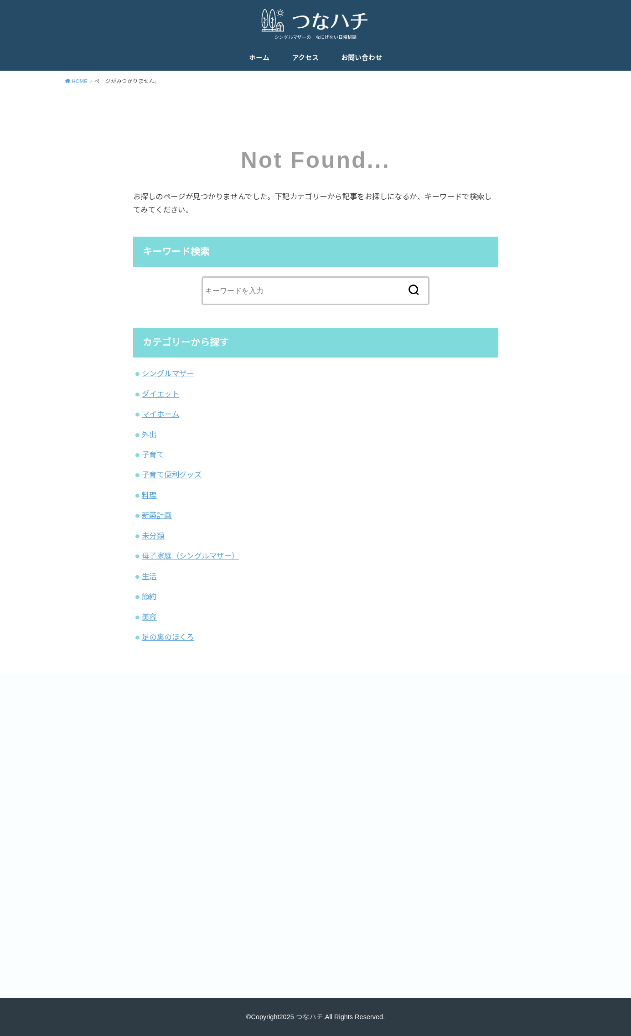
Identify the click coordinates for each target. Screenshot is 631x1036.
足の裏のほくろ (168, 637)
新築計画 (157, 515)
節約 (149, 596)
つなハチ (309, 1016)
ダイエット (160, 394)
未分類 (153, 536)
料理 (149, 495)
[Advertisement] (185, 760)
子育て (153, 455)
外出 (149, 434)
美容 (149, 617)
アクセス (305, 58)
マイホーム (160, 414)
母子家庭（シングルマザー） (190, 556)
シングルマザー (168, 373)
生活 (149, 576)
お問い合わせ (361, 58)
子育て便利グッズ (172, 475)
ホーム (259, 58)
